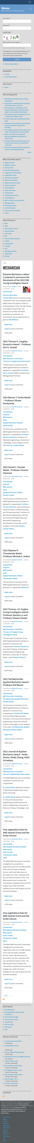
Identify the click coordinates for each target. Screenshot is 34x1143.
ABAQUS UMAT (9, 163)
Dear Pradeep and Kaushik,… (14, 1066)
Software (5, 1132)
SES (6, 249)
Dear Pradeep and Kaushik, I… (14, 1075)
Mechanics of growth (11, 178)
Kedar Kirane (10, 787)
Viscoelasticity (9, 198)
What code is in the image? (11, 42)
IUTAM (7, 241)
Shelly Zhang (10, 797)
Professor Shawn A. (19, 657)
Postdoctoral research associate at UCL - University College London (17, 115)
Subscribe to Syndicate (3, 1096)
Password (6, 25)
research (6, 415)
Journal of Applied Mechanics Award (16, 774)
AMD (6, 226)
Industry (5, 1134)
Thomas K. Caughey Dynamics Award (16, 361)
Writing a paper (10, 203)
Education (6, 1126)
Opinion (5, 1130)
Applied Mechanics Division (13, 423)
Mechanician (7, 1128)
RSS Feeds (8, 1027)
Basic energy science (11, 228)
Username (6, 18)
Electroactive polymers (12, 239)
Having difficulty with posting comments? (14, 1013)
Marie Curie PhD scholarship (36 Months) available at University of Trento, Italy (15, 136)
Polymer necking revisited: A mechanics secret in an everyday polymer (17, 148)
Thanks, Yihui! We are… (12, 1083)
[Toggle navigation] (30, 9)
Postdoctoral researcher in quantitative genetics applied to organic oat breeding (17, 125)
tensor (7, 213)
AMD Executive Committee (12, 359)
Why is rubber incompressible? (14, 200)
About (5, 1119)
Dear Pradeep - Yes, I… (12, 1079)
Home (4, 263)
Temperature (9, 193)
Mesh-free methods (11, 180)
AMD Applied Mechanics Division (14, 847)
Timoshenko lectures (11, 195)
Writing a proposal (10, 205)
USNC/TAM (8, 254)
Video (4, 1140)
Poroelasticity (9, 188)
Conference (6, 1136)
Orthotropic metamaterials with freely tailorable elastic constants (17, 104)
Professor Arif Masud (20, 713)
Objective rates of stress (12, 183)
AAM (6, 224)
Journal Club (9, 1022)
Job (4, 1138)
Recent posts (7, 1117)
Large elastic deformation (13, 173)
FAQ (6, 1029)
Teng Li (14, 286)
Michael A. (25, 587)
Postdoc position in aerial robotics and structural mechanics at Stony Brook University (17, 143)
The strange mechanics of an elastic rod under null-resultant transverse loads (17, 131)
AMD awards (7, 417)
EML (10, 320)
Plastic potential (10, 185)
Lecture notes (9, 1024)
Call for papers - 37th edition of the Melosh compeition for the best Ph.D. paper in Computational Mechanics (17, 110)
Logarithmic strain (10, 175)
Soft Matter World (10, 251)
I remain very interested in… (14, 1041)
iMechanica (6, 8)
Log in (6, 329)
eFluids (7, 256)
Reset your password (11, 64)
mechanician (7, 292)
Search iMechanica (11, 77)
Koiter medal (8, 425)
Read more (8, 324)
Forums (7, 74)
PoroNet (7, 246)
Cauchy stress (9, 168)
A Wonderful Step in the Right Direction (17, 1057)
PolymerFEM (9, 244)
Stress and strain (10, 190)
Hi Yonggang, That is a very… (14, 1070)
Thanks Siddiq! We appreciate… (15, 1052)
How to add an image (11, 1017)
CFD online (8, 234)
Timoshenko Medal (10, 578)
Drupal (24, 1105)
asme (5, 420)
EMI (6, 236)
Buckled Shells (9, 231)
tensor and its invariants (12, 210)
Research (6, 1123)
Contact (5, 1121)
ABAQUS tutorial (10, 165)
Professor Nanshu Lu (21, 646)
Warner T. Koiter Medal (15, 445)
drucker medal (8, 495)
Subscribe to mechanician (3, 999)
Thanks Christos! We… (12, 1061)
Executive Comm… (17, 351)
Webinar (15, 320)
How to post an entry (11, 1019)
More (29, 152)
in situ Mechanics (10, 208)
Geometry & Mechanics (12, 170)
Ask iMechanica (9, 1010)
